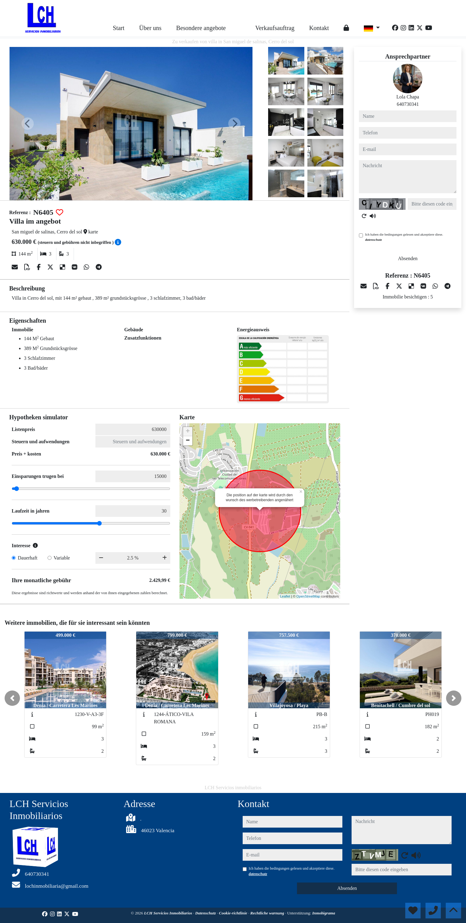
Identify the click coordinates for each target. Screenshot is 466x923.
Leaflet (285, 596)
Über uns (150, 28)
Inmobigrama (323, 913)
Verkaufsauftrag (275, 28)
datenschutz (373, 239)
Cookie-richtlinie (233, 913)
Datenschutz (206, 913)
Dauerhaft (27, 557)
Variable (62, 557)
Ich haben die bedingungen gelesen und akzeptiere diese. (404, 237)
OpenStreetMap (308, 596)
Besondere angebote (201, 28)
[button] (12, 698)
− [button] (188, 440)
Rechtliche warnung (267, 913)
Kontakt (319, 28)
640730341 (408, 104)
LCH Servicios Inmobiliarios (168, 913)
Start (119, 28)
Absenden (408, 258)
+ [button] (188, 431)
